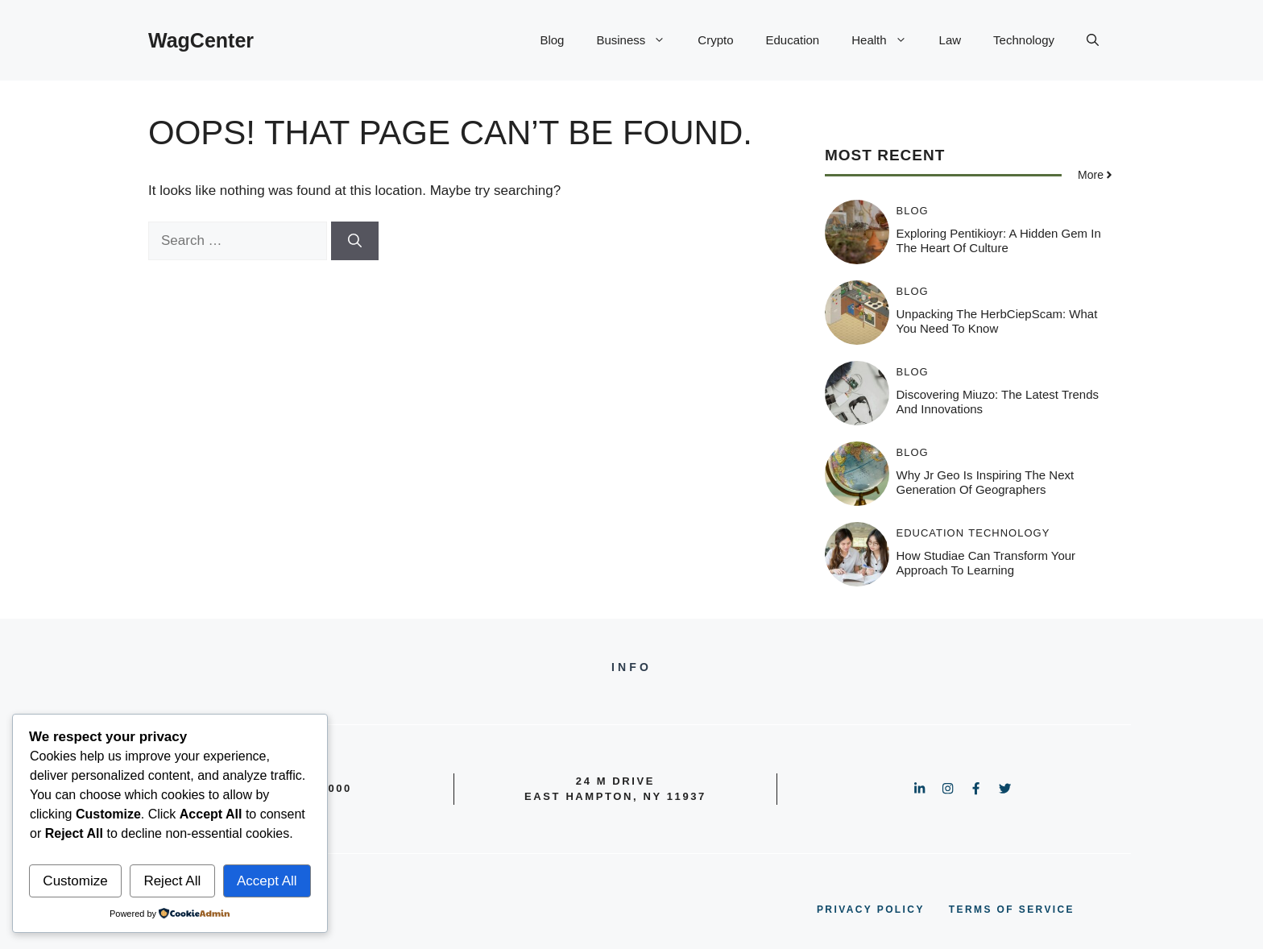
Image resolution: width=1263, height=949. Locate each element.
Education (793, 40)
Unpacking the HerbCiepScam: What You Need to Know (997, 321)
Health (886, 40)
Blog (552, 40)
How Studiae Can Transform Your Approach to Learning (986, 563)
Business (638, 40)
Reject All (172, 881)
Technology (1023, 40)
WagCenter (201, 40)
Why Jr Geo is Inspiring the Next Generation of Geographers (986, 482)
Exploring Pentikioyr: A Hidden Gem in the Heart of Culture (999, 240)
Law (950, 40)
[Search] (355, 241)
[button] (1092, 40)
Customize (75, 881)
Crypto (715, 40)
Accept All (267, 881)
